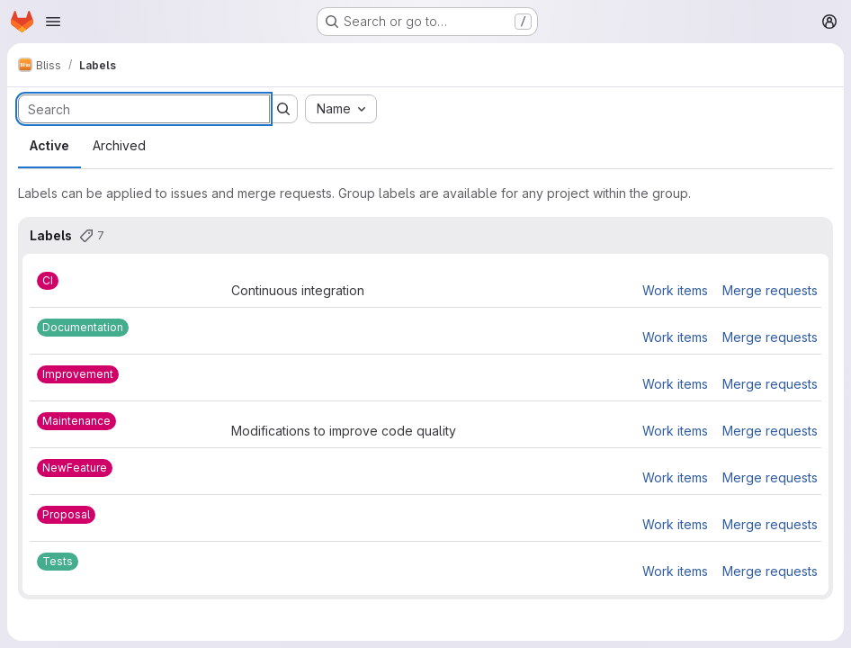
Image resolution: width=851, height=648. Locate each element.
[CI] (47, 281)
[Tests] (57, 562)
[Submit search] (283, 108)
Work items (675, 290)
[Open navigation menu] (53, 21)
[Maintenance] (76, 421)
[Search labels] (144, 108)
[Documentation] (83, 328)
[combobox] (341, 108)
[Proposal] (66, 515)
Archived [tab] (119, 145)
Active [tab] (49, 145)
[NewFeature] (74, 468)
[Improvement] (78, 374)
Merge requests (770, 290)
